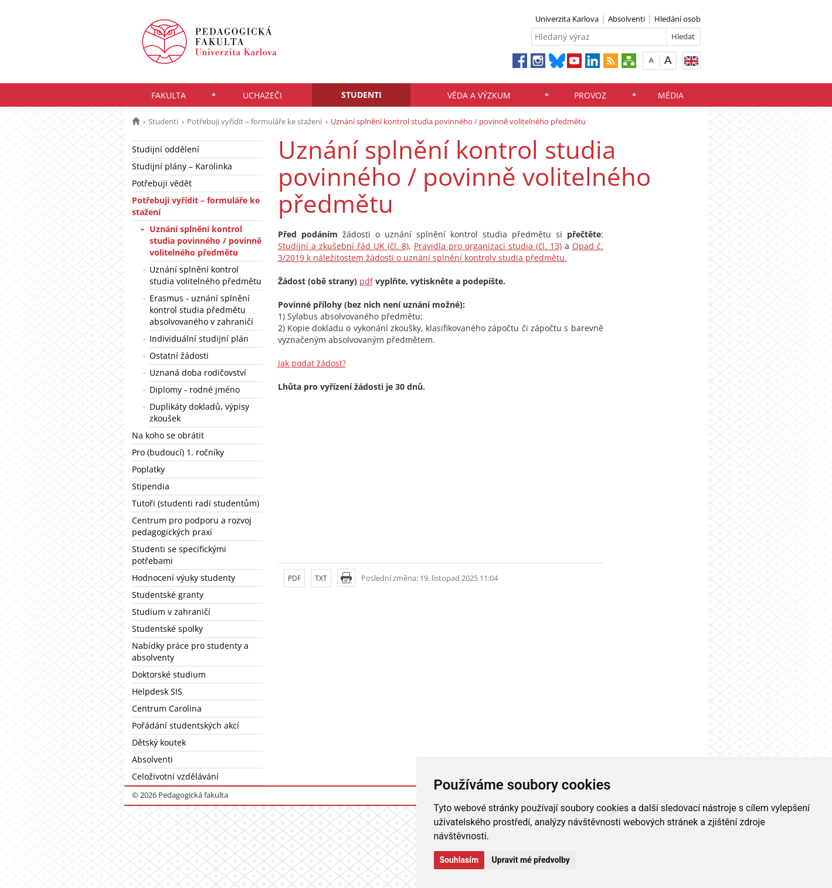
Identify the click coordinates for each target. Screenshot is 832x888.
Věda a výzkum (479, 95)
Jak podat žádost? (312, 363)
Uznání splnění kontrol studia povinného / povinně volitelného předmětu (206, 240)
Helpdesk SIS (157, 691)
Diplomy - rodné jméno (195, 389)
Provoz (590, 95)
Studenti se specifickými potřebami (179, 554)
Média (671, 95)
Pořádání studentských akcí (185, 725)
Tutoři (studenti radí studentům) (195, 503)
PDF (294, 578)
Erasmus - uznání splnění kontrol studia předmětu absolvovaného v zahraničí (201, 309)
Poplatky (148, 469)
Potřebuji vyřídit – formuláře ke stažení (254, 121)
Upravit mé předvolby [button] (531, 860)
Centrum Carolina (167, 708)
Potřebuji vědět (162, 183)
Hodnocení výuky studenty (183, 577)
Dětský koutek (159, 742)
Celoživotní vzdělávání (175, 776)
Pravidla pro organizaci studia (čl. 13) (488, 245)
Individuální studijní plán (199, 338)
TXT (321, 578)
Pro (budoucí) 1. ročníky (178, 452)
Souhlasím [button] (459, 860)
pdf (366, 281)
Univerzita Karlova (567, 18)
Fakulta (168, 95)
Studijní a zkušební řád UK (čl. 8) (343, 245)
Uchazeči (262, 95)
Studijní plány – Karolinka (182, 166)
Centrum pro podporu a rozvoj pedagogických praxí (192, 526)
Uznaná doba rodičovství (198, 372)
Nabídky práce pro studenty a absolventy (190, 651)
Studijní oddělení (165, 149)
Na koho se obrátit (168, 435)
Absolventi (626, 18)
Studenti (361, 94)
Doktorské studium (169, 674)
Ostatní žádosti (179, 355)
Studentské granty (167, 594)
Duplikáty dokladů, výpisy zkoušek (199, 412)
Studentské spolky (167, 628)
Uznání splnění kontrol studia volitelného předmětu (206, 275)
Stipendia (150, 486)
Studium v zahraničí (171, 611)
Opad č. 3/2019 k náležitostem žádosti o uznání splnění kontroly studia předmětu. (440, 251)
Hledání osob (677, 18)
